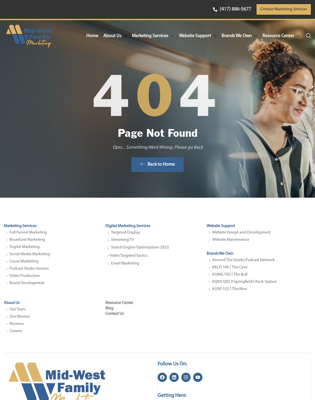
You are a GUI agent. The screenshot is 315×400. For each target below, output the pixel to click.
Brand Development (27, 285)
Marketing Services (153, 35)
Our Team (18, 311)
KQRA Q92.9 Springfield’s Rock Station (244, 283)
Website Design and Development (241, 234)
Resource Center (281, 35)
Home (93, 35)
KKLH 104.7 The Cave (230, 269)
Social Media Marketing (30, 256)
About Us (115, 35)
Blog (109, 310)
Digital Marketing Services (127, 228)
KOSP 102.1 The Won (229, 291)
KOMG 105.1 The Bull (230, 276)
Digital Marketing (25, 248)
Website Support (198, 35)
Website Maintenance (230, 241)
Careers (16, 332)
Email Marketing (125, 265)
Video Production (25, 277)
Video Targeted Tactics (128, 257)
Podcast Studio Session (29, 270)
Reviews (17, 325)
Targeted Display (125, 234)
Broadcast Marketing (27, 241)
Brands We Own (239, 35)
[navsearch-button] (308, 36)
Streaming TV (122, 241)
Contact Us (114, 315)
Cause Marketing (24, 263)
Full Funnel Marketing (28, 234)
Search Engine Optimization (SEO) (140, 249)
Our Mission (20, 318)
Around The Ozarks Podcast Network (243, 262)
